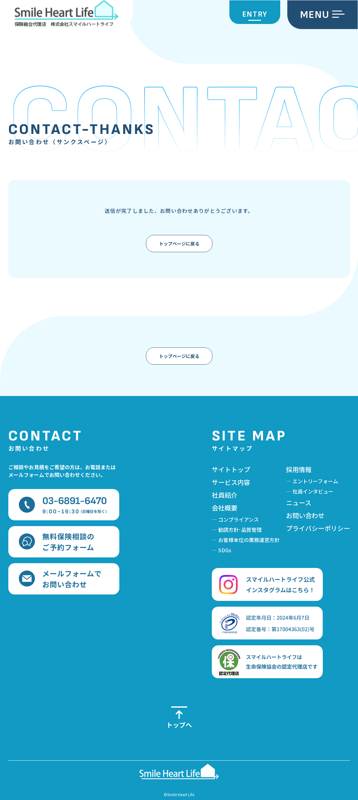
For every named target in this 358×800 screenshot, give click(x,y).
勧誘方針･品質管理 (240, 529)
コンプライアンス (238, 519)
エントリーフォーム (315, 481)
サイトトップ (231, 469)
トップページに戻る (179, 243)
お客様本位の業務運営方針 (249, 540)
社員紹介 (224, 495)
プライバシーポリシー (318, 528)
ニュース (298, 502)
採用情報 (299, 469)
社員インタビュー (312, 491)
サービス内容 (231, 482)
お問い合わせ (305, 515)
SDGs (224, 550)
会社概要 (224, 507)
